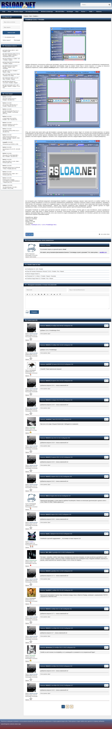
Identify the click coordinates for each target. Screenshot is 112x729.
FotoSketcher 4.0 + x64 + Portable (35, 269)
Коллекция (70, 11)
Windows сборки (18, 11)
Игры (77, 11)
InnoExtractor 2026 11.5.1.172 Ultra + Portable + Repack (10, 78)
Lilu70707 (48, 364)
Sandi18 (48, 590)
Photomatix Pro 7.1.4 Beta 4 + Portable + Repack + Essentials (41, 276)
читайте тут (103, 252)
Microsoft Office (60, 11)
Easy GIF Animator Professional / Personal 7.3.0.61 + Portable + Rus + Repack (45, 271)
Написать (99, 11)
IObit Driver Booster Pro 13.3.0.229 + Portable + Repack (10, 82)
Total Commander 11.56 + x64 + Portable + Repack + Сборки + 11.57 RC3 (11, 86)
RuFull (48, 325)
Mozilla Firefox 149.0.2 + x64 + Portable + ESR (11, 51)
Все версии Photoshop (32, 11)
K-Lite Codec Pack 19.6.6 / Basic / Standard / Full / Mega (11, 75)
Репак (9, 11)
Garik (47, 533)
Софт (3, 11)
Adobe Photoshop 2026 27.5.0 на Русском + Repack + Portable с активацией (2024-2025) (11, 55)
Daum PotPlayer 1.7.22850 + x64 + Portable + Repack (11, 59)
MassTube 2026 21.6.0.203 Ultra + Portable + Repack (11, 63)
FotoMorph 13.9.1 (36, 224)
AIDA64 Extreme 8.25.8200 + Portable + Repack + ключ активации (10, 67)
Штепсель (49, 647)
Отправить (34, 312)
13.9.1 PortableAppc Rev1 (49, 224)
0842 (47, 496)
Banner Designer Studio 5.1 (33, 273)
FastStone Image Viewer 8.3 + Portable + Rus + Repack (40, 278)
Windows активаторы (47, 11)
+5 (29, 234)
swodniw (48, 419)
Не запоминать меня (10, 37)
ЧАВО (90, 11)
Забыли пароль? (7, 40)
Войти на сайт (11, 32)
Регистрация (17, 40)
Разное (83, 11)
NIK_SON (48, 552)
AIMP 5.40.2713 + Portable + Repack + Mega (10, 71)
